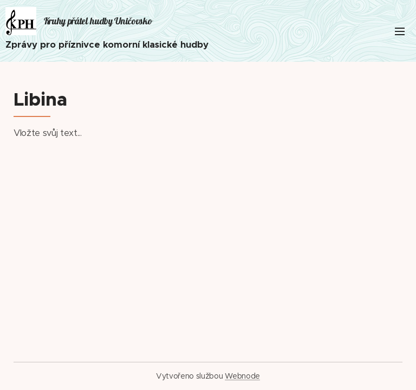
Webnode (242, 376)
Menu (400, 31)
